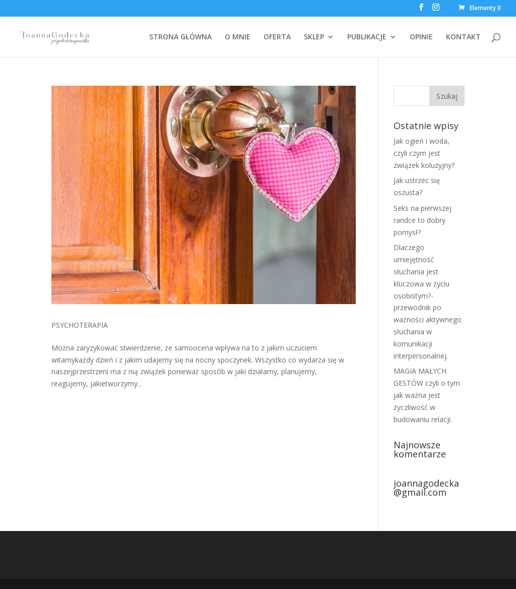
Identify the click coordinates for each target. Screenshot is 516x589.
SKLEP (314, 37)
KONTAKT (463, 37)
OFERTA (277, 37)
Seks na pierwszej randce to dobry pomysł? (423, 220)
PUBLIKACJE (366, 37)
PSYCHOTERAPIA (79, 325)
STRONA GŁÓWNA (180, 37)
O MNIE (237, 37)
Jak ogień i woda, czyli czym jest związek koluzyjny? (424, 153)
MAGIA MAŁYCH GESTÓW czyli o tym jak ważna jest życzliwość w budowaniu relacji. (427, 395)
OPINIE (421, 37)
